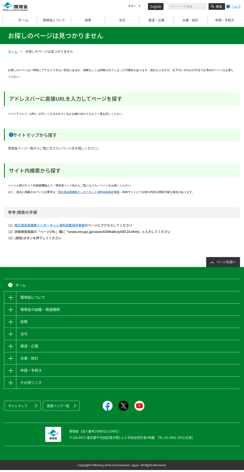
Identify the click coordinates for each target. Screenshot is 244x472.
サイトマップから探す (43, 136)
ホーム (19, 20)
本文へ (133, 6)
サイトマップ (17, 407)
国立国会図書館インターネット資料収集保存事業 (89, 194)
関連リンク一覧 (58, 407)
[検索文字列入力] (187, 6)
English (155, 6)
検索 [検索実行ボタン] (219, 6)
